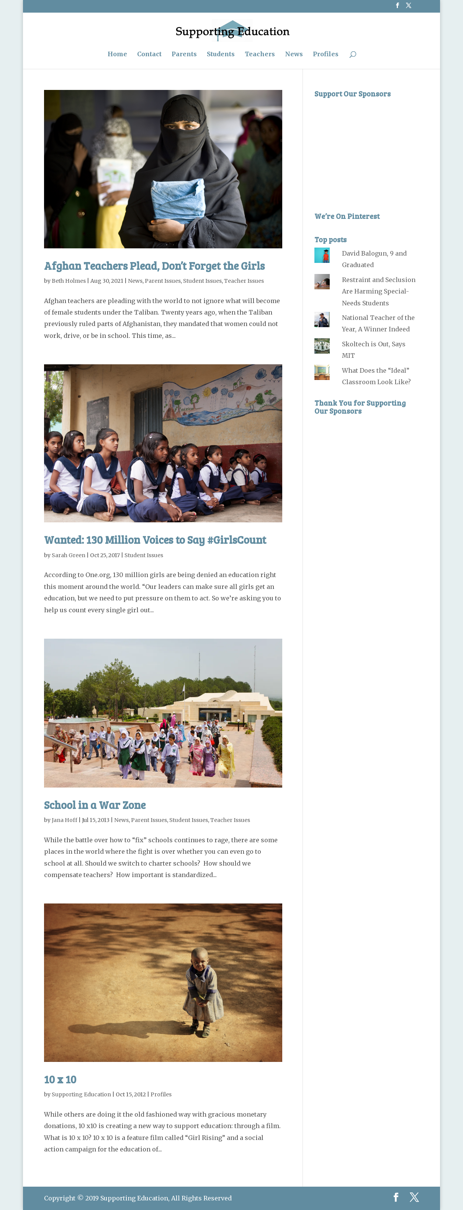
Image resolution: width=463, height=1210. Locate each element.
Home (117, 54)
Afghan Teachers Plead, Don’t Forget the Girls (154, 265)
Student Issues (202, 280)
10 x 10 (60, 1079)
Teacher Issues (244, 280)
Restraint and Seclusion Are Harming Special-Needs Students (379, 291)
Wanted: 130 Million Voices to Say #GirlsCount (155, 539)
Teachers (260, 54)
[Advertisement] (371, 149)
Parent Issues (163, 280)
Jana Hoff (64, 820)
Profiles (326, 54)
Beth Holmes (69, 280)
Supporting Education (81, 1094)
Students (221, 54)
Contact (149, 54)
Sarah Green (68, 555)
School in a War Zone (95, 804)
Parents (184, 54)
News (294, 54)
